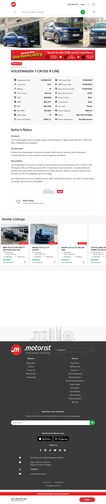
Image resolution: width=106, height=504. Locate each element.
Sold (87, 499)
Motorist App (31, 374)
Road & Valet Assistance (75, 381)
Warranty (75, 402)
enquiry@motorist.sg (38, 474)
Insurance (75, 370)
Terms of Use (47, 482)
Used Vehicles (75, 391)
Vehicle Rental (75, 395)
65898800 (34, 469)
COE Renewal (75, 367)
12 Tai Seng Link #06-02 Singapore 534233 (46, 458)
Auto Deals (75, 363)
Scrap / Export (75, 384)
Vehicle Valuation (75, 399)
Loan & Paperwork (75, 374)
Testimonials (31, 377)
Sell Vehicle (73, 4)
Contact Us (31, 370)
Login (82, 4)
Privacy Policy (59, 482)
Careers (31, 367)
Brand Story (31, 363)
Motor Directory (75, 377)
